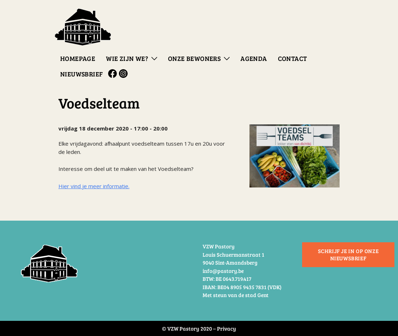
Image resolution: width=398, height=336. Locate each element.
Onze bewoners (194, 58)
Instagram (124, 73)
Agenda (253, 58)
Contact (292, 58)
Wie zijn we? (127, 58)
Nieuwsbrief (81, 74)
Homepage (77, 58)
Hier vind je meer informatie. (93, 186)
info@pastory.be (223, 270)
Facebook (113, 73)
